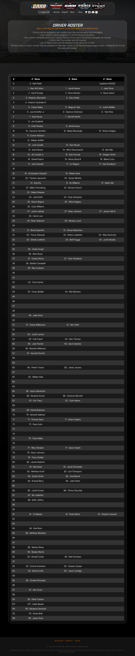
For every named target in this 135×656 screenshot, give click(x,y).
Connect (69, 640)
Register (59, 640)
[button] (96, 12)
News (77, 640)
